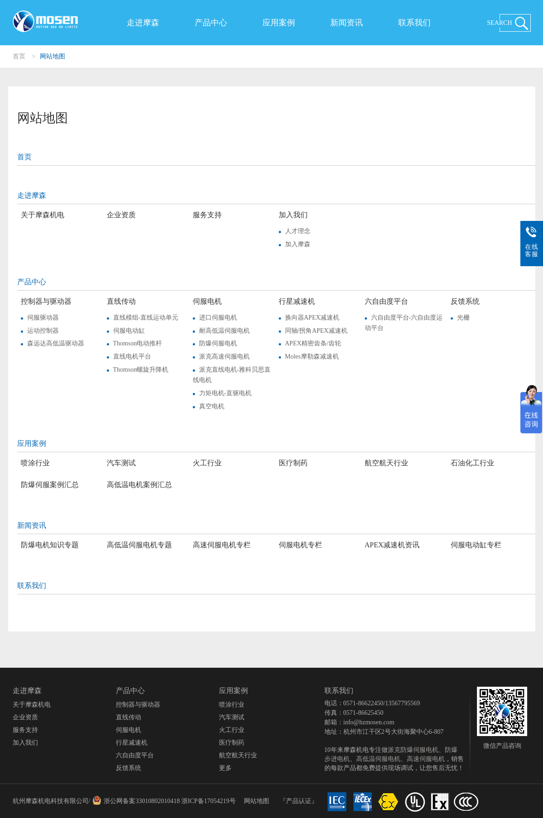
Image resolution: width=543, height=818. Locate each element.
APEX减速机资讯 (392, 545)
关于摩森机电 (42, 215)
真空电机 (211, 406)
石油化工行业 (472, 463)
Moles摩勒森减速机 (312, 356)
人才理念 (297, 231)
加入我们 (293, 215)
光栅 (463, 317)
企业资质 (121, 215)
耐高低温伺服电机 (224, 330)
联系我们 (414, 22)
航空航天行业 (386, 463)
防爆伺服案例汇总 (50, 484)
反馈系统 (465, 301)
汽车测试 (121, 463)
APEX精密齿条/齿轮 (313, 343)
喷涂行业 (35, 463)
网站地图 (52, 56)
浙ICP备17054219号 (208, 801)
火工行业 (207, 463)
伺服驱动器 (43, 317)
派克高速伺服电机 (224, 356)
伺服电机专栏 (300, 545)
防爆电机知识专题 (50, 545)
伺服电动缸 (129, 330)
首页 (19, 56)
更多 (225, 768)
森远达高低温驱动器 (55, 343)
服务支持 (207, 215)
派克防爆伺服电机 (413, 749)
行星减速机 (297, 301)
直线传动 (121, 301)
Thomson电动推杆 (137, 343)
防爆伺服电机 (218, 343)
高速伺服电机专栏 (222, 545)
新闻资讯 (346, 22)
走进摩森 (143, 22)
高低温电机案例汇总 (139, 484)
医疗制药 (293, 463)
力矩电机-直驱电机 (225, 393)
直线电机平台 (132, 356)
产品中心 (211, 22)
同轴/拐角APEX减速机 (316, 330)
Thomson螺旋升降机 (141, 369)
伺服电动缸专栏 (476, 545)
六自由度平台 (386, 301)
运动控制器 (43, 330)
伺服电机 (207, 301)
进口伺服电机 (218, 317)
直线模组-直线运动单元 (146, 317)
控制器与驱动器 (46, 301)
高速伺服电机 (426, 759)
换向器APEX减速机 (312, 317)
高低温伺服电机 (378, 759)
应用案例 (278, 22)
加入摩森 (297, 244)
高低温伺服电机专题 (139, 545)
